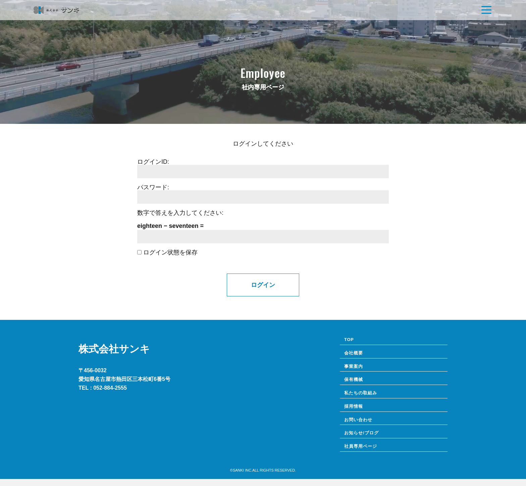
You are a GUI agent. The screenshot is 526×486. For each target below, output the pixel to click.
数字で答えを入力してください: (180, 212)
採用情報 (355, 411)
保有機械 (355, 382)
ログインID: (153, 161)
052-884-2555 (110, 388)
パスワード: (153, 187)
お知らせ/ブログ (363, 439)
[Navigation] (486, 10)
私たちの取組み (363, 396)
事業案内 (355, 368)
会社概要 (355, 354)
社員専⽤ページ (363, 453)
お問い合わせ (360, 425)
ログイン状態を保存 (167, 252)
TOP (350, 340)
